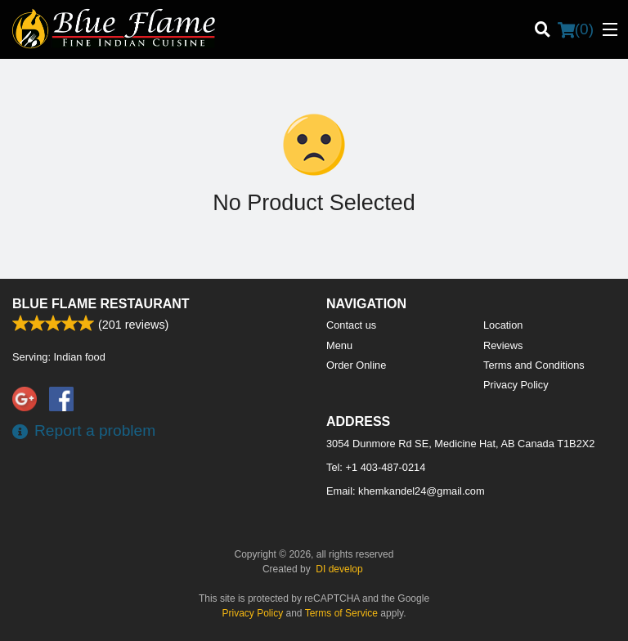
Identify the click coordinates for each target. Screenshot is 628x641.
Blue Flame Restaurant (101, 304)
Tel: (375, 467)
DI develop (339, 569)
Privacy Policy (516, 385)
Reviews (503, 345)
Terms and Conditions (534, 365)
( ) (576, 29)
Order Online (356, 365)
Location (503, 325)
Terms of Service (341, 613)
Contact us (351, 325)
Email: (405, 491)
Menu (339, 345)
